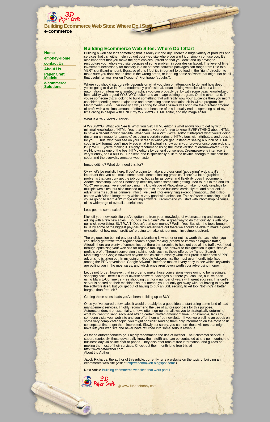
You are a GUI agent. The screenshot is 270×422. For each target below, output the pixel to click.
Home (49, 53)
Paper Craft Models (54, 76)
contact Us (54, 63)
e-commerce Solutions (55, 85)
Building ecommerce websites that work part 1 (136, 370)
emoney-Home (57, 58)
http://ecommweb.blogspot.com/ (151, 363)
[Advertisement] (58, 156)
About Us (52, 69)
